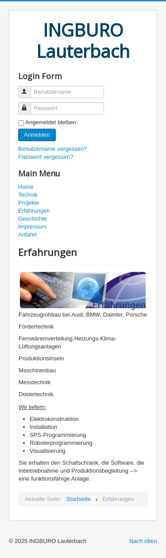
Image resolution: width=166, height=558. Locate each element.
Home (26, 186)
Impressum (32, 226)
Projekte (28, 202)
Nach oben (143, 541)
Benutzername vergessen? (52, 148)
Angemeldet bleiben (50, 122)
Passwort (28, 104)
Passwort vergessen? (45, 156)
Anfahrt (27, 234)
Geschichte (32, 218)
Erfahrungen (34, 210)
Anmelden (37, 134)
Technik (28, 194)
